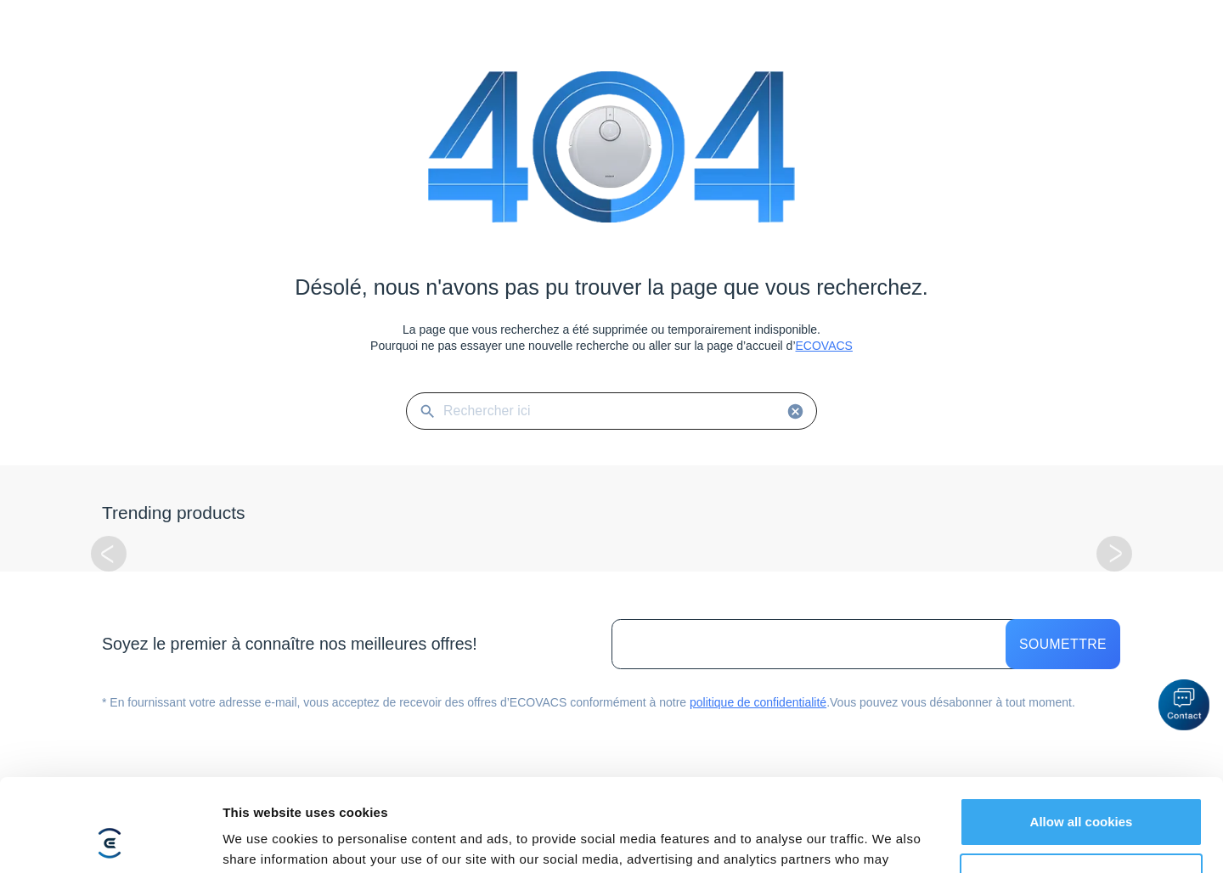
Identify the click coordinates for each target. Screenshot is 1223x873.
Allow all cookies (1081, 735)
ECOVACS (824, 345)
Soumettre (1063, 644)
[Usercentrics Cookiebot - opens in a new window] (110, 840)
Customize (1082, 790)
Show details (262, 839)
